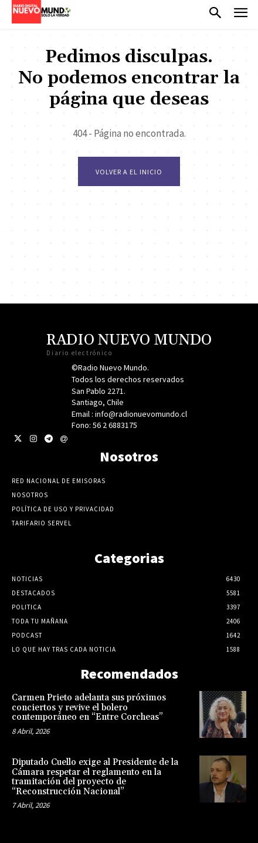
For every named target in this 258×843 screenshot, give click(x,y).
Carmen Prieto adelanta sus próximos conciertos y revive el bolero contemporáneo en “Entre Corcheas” (89, 707)
